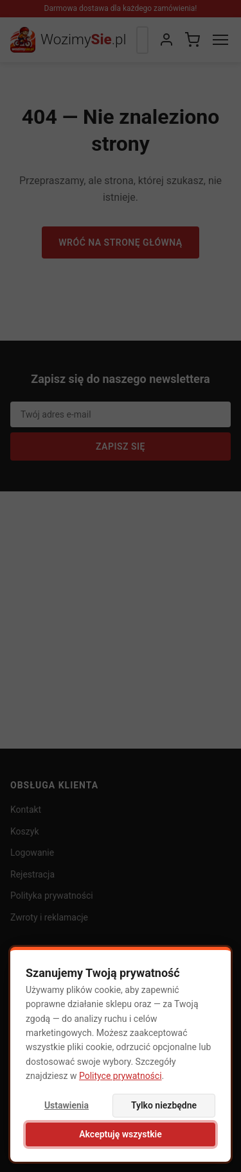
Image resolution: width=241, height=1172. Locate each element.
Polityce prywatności (120, 1076)
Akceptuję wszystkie (120, 1134)
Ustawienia (66, 1105)
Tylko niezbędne (164, 1105)
